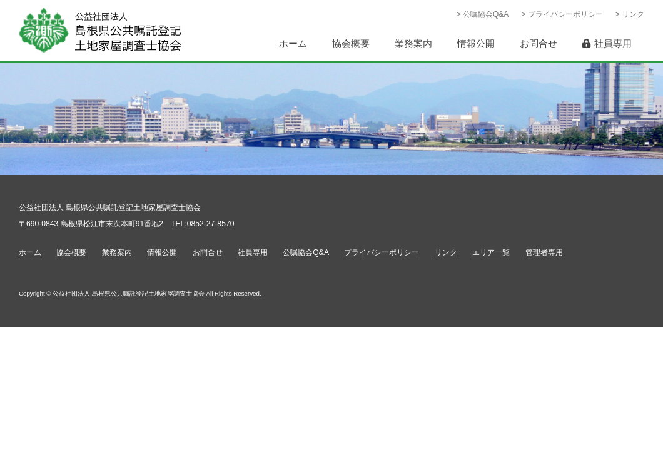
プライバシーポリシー (381, 252)
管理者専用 (544, 252)
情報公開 (162, 252)
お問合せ (208, 252)
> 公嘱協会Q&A (483, 14)
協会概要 (71, 252)
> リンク (629, 14)
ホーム (30, 252)
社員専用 (253, 252)
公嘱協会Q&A (306, 252)
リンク (446, 252)
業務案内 (117, 252)
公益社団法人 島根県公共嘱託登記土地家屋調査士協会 (100, 30)
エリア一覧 (491, 252)
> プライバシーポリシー (561, 14)
